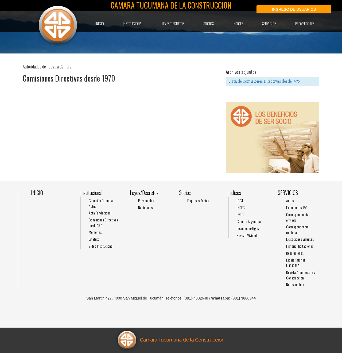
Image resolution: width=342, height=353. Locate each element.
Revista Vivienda (247, 235)
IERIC (240, 214)
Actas (290, 200)
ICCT (240, 200)
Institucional (133, 23)
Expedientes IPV (296, 207)
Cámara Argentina (249, 221)
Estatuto (94, 239)
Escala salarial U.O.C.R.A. (295, 262)
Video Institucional (101, 246)
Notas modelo (295, 284)
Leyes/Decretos (173, 23)
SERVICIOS (269, 23)
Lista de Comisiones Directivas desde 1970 (264, 81)
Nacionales (145, 207)
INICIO (99, 23)
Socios (208, 23)
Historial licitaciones (299, 246)
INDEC (241, 207)
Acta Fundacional (100, 213)
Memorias (95, 232)
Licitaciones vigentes (300, 239)
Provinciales (146, 200)
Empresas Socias (198, 200)
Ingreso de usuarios (294, 9)
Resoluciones (295, 253)
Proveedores (304, 23)
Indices (238, 23)
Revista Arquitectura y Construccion (300, 275)
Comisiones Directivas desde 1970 (103, 222)
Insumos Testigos (248, 228)
